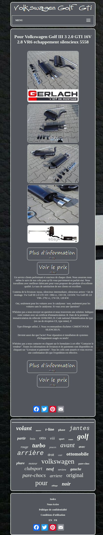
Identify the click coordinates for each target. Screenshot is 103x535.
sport (61, 438)
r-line (49, 429)
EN (50, 520)
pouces (52, 447)
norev (38, 430)
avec (82, 447)
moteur (33, 463)
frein (32, 438)
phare (20, 463)
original (74, 475)
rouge (24, 447)
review (62, 469)
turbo (38, 445)
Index (53, 499)
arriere (56, 475)
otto (42, 437)
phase (61, 429)
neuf (50, 469)
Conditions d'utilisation (53, 515)
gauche (75, 469)
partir (21, 438)
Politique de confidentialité (53, 509)
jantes (79, 428)
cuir (60, 455)
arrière (30, 453)
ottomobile (77, 454)
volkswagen (57, 461)
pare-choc (84, 463)
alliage (55, 485)
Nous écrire (53, 504)
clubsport (33, 468)
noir (66, 484)
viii (52, 438)
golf (83, 436)
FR (55, 520)
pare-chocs (34, 475)
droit (51, 455)
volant (24, 428)
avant (67, 445)
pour (41, 483)
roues (70, 439)
